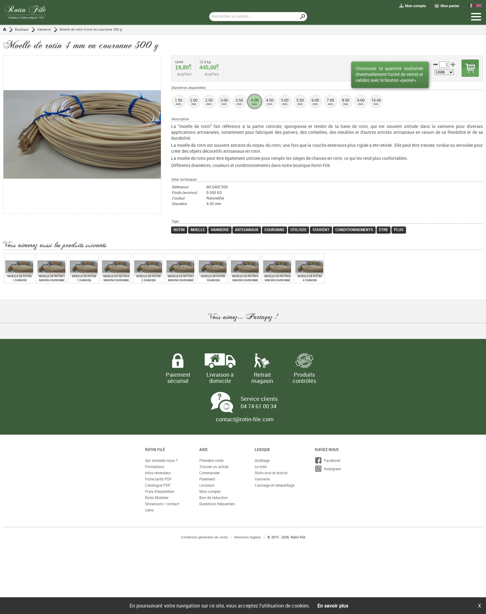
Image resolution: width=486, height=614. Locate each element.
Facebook (327, 460)
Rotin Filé (155, 449)
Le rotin (261, 466)
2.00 (194, 101)
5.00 (285, 101)
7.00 (330, 101)
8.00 (346, 101)
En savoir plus (332, 605)
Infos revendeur (158, 472)
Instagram (328, 468)
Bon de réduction (213, 497)
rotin (179, 229)
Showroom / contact (162, 503)
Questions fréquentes (217, 503)
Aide (203, 449)
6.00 (315, 101)
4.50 (270, 101)
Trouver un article (213, 466)
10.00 (376, 101)
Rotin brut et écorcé (271, 472)
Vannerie (44, 29)
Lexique (262, 449)
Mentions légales (247, 537)
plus (399, 229)
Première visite (211, 460)
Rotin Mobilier (157, 497)
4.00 (254, 101)
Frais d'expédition (160, 491)
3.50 (239, 101)
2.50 (209, 101)
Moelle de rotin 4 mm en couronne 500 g (91, 29)
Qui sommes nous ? (161, 460)
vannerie (220, 229)
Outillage (262, 460)
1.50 (178, 101)
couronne (274, 229)
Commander (209, 472)
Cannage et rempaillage (274, 485)
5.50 (300, 101)
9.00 (361, 101)
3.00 (224, 101)
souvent (320, 229)
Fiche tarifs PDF (158, 478)
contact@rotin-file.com (245, 419)
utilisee (298, 229)
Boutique (22, 29)
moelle (198, 229)
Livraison (206, 485)
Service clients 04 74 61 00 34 (259, 402)
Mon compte (209, 491)
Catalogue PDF (157, 485)
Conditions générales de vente (204, 537)
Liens (149, 509)
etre (383, 229)
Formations (154, 466)
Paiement (207, 478)
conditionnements (354, 229)
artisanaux (246, 229)
